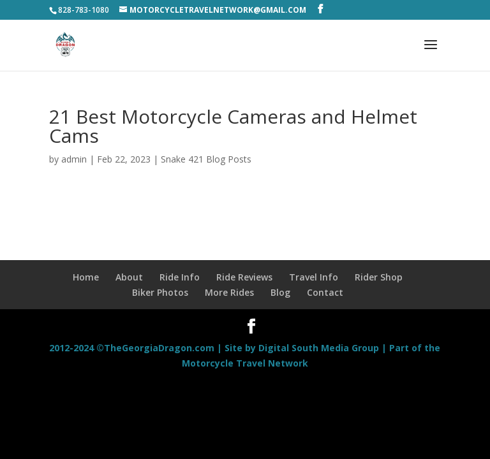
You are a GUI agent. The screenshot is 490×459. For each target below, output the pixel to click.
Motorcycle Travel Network (245, 363)
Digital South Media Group (318, 348)
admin (74, 159)
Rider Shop (379, 277)
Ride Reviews (244, 277)
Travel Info (313, 277)
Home (86, 277)
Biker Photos (160, 292)
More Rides (229, 292)
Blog (280, 292)
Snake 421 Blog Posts (206, 159)
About (129, 277)
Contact (325, 292)
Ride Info (180, 277)
